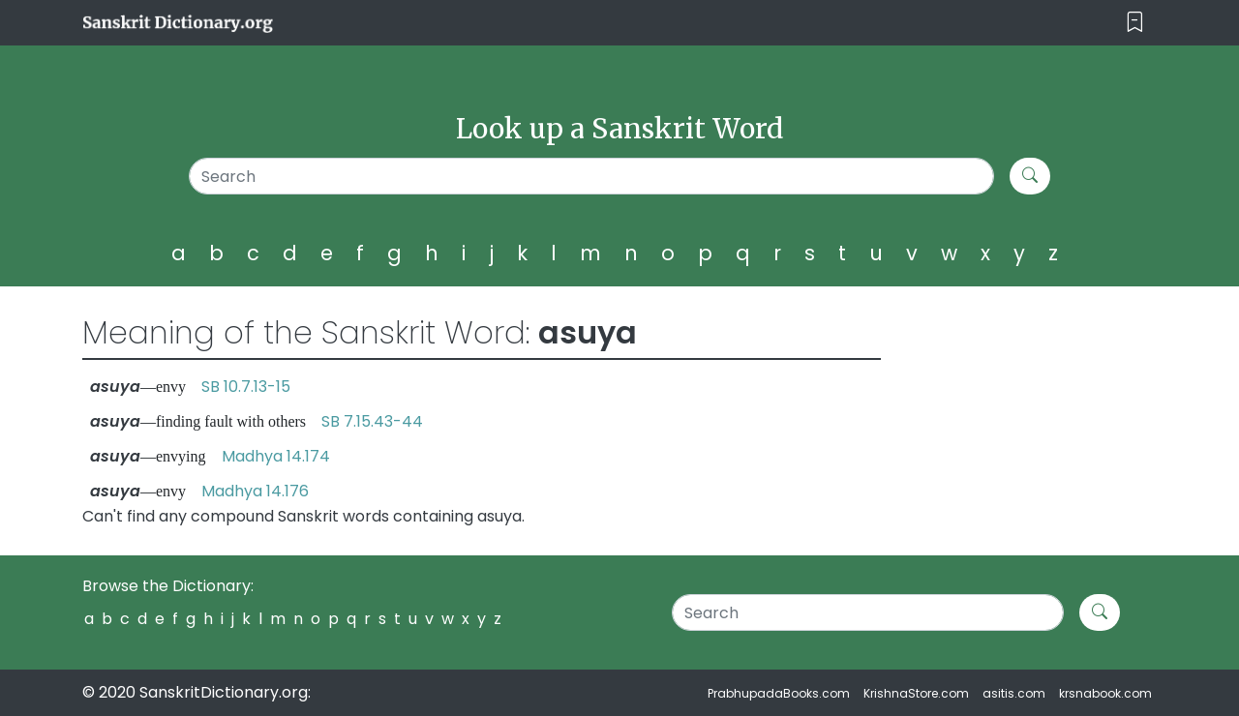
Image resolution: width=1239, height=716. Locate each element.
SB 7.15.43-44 (372, 421)
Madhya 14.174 (276, 456)
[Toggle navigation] (1135, 23)
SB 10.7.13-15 (245, 386)
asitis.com (1013, 693)
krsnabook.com (1105, 693)
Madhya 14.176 (255, 491)
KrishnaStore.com (916, 693)
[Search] (592, 176)
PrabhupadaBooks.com (779, 693)
